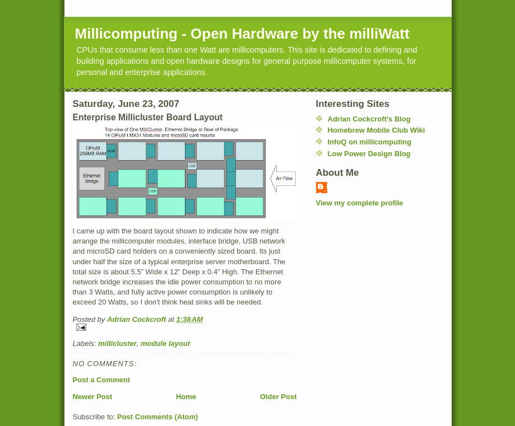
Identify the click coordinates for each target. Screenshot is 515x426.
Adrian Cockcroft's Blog (369, 119)
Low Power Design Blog (369, 153)
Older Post (278, 396)
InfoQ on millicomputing (369, 142)
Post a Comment (102, 380)
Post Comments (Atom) (157, 417)
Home (186, 396)
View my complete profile (359, 203)
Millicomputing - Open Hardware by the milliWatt (242, 33)
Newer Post (93, 396)
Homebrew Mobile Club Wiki (376, 130)
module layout (165, 343)
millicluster (117, 343)
